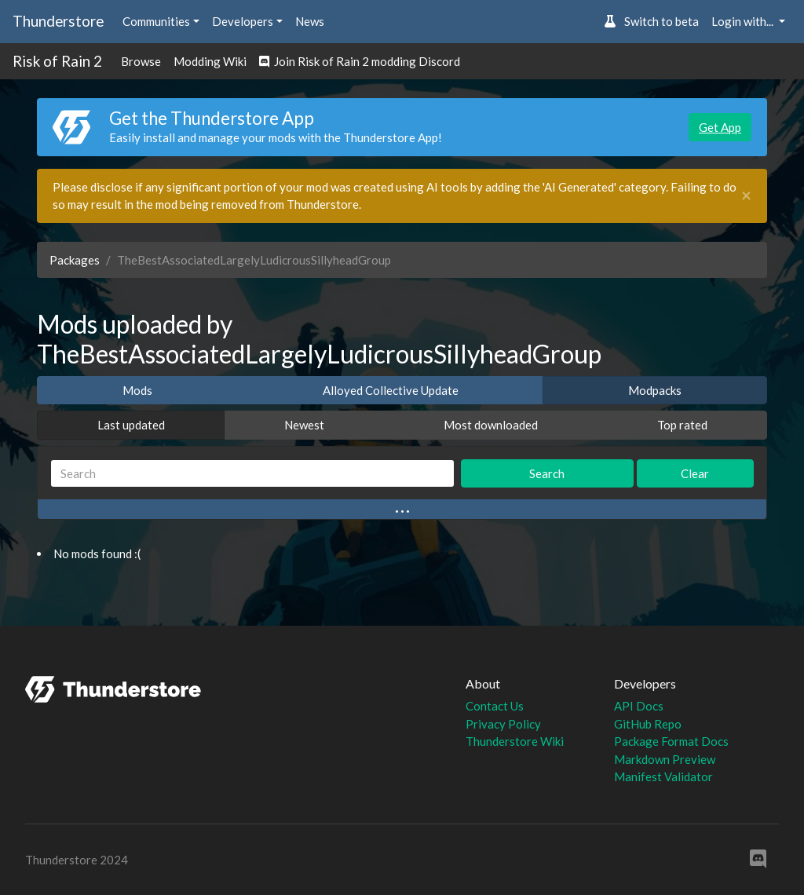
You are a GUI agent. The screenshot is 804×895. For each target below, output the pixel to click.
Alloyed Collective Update (391, 390)
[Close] (746, 196)
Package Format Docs (671, 741)
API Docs (638, 706)
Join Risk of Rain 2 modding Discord (359, 61)
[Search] (252, 473)
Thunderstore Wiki (515, 741)
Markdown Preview (664, 759)
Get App (720, 127)
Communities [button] (156, 21)
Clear (695, 473)
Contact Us (495, 706)
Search (547, 473)
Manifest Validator (663, 776)
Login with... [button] (743, 21)
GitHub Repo (648, 724)
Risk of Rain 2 (57, 61)
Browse (141, 61)
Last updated (131, 425)
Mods (137, 390)
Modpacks (655, 390)
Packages (74, 260)
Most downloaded (491, 425)
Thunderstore (58, 21)
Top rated (682, 425)
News (309, 21)
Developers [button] (242, 21)
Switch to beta (651, 21)
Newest (304, 425)
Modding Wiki (210, 61)
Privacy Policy (503, 724)
